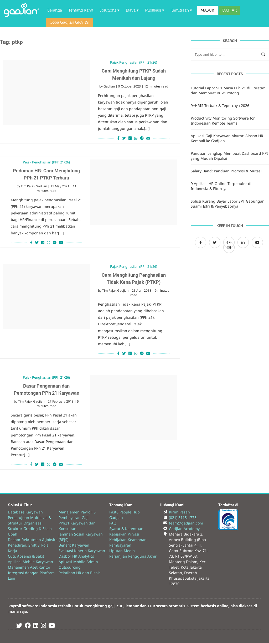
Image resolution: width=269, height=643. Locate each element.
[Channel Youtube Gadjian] (257, 242)
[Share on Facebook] (118, 138)
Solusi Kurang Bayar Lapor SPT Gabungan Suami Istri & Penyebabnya (228, 204)
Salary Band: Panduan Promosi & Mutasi (226, 170)
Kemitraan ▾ (181, 10)
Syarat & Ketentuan (126, 528)
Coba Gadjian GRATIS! (69, 22)
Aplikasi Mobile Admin (78, 561)
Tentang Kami (80, 10)
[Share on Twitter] (124, 138)
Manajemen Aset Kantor (29, 567)
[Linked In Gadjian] (35, 626)
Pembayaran (120, 545)
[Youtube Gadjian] (51, 626)
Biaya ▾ (132, 10)
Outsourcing (70, 567)
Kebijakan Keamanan (128, 539)
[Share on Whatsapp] (136, 138)
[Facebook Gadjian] (200, 242)
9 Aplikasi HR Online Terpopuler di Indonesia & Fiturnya (221, 186)
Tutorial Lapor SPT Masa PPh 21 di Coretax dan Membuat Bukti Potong (228, 90)
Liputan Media (122, 550)
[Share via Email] (149, 138)
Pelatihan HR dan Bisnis (80, 572)
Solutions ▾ (110, 10)
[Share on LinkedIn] (130, 138)
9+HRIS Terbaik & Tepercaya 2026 (220, 105)
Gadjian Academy (184, 528)
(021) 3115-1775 (182, 517)
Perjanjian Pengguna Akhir (133, 556)
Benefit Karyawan (74, 545)
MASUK (207, 10)
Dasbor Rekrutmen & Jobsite (33, 539)
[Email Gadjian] (229, 247)
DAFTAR (229, 10)
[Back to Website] (21, 15)
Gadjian (109, 86)
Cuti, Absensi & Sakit (26, 556)
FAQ (112, 523)
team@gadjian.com (186, 523)
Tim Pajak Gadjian (34, 186)
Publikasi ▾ (154, 10)
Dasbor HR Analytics (76, 556)
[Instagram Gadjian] (43, 626)
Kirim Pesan (179, 512)
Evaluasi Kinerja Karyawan (82, 550)
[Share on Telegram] (142, 138)
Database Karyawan (25, 512)
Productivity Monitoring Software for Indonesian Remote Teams (223, 121)
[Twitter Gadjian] (214, 242)
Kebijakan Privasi (124, 534)
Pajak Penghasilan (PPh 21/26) (133, 62)
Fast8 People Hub (124, 512)
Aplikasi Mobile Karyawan (30, 561)
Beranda (54, 10)
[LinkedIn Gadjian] (243, 242)
